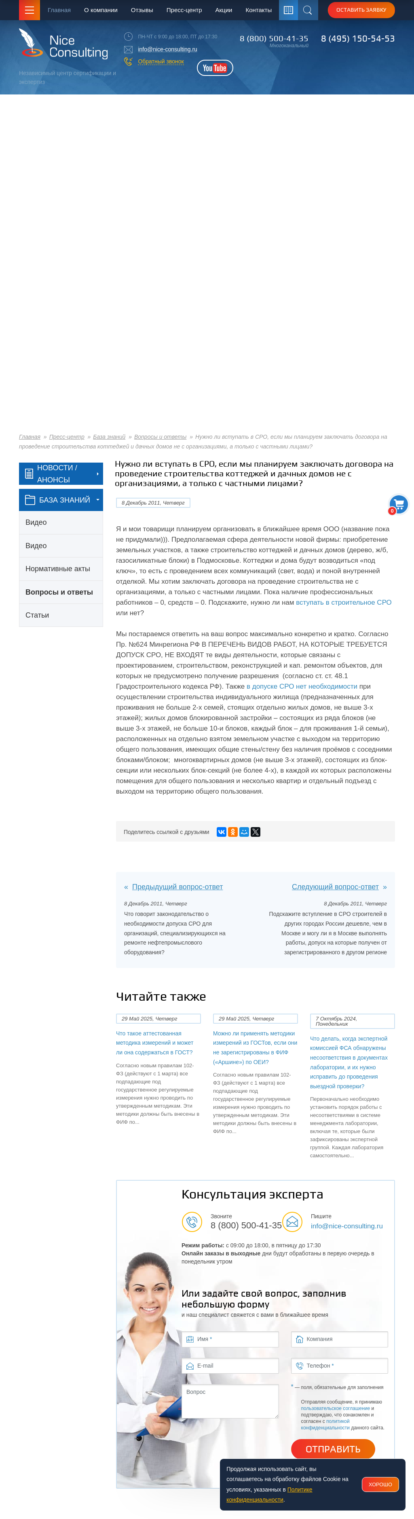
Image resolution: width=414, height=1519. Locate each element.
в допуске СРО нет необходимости (302, 686)
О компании (101, 9)
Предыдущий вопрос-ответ (177, 887)
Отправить (333, 1449)
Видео (36, 522)
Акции (223, 9)
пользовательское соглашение (335, 1408)
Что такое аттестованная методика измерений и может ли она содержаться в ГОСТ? (154, 1043)
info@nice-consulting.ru (167, 49)
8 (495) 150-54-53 (358, 38)
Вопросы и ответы (160, 437)
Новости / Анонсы (51, 474)
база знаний (57, 500)
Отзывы (142, 9)
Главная (59, 9)
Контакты (258, 9)
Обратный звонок (161, 61)
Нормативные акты (57, 569)
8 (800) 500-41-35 (274, 38)
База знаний (109, 437)
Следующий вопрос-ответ (335, 887)
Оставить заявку (361, 9)
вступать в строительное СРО (344, 602)
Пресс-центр (184, 9)
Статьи (37, 615)
